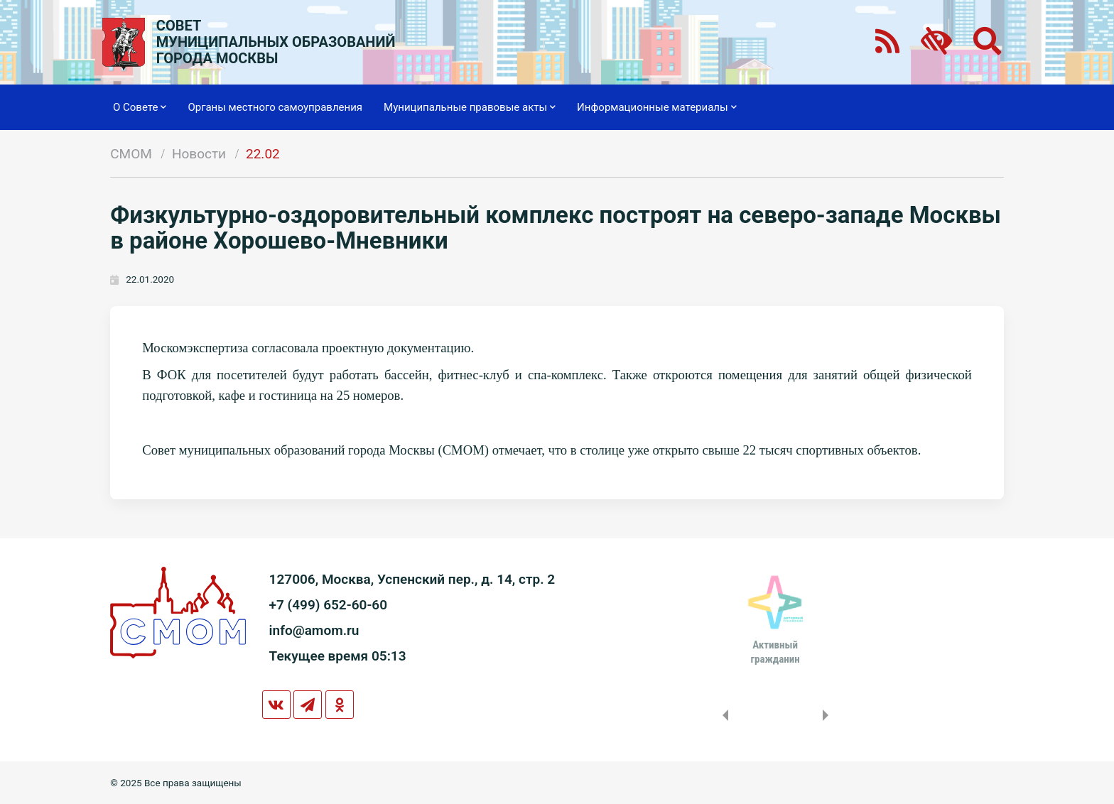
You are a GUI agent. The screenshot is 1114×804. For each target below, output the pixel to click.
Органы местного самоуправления (275, 107)
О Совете (139, 107)
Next (828, 715)
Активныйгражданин (774, 652)
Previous (722, 715)
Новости (199, 154)
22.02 (263, 154)
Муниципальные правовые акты (470, 107)
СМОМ (131, 154)
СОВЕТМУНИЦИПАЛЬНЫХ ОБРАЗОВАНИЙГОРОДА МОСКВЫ (276, 42)
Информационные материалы (657, 107)
